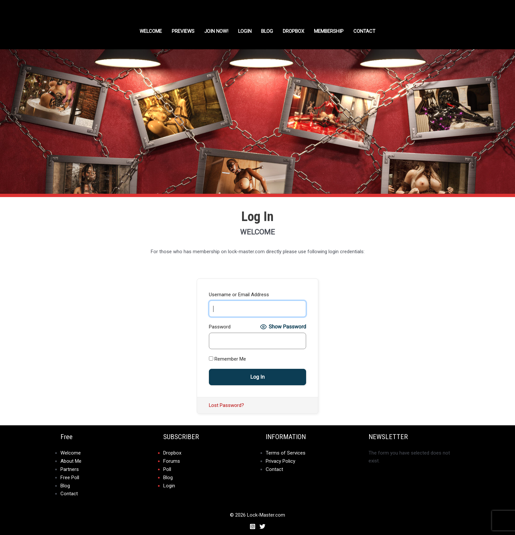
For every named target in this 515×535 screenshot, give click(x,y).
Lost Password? (226, 405)
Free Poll (69, 476)
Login (245, 31)
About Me (70, 461)
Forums (171, 461)
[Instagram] (253, 525)
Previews (182, 31)
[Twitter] (262, 525)
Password (220, 327)
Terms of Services (285, 453)
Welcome (150, 31)
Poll (167, 469)
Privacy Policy (280, 461)
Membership (330, 31)
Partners (69, 469)
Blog (268, 31)
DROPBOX (294, 31)
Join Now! (216, 31)
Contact (365, 31)
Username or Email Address (239, 295)
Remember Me (227, 359)
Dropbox (172, 453)
